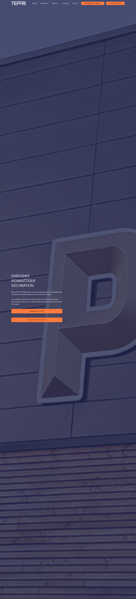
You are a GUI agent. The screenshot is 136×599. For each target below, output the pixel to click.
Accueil (37, 3)
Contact (75, 3)
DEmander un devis (36, 311)
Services (57, 3)
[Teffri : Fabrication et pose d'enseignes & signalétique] (18, 3)
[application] (60, 3)
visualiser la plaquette (37, 320)
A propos (67, 3)
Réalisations (46, 3)
